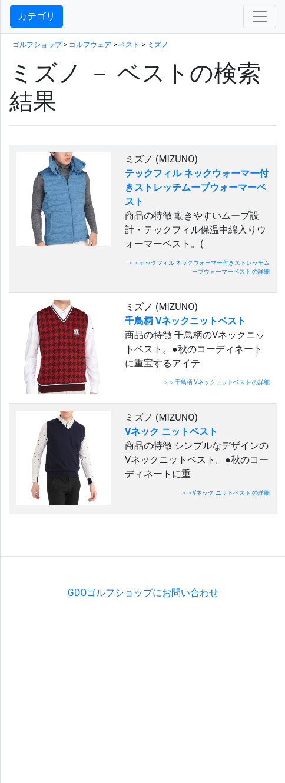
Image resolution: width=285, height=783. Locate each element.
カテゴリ (36, 16)
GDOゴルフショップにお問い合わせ (143, 592)
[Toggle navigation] (259, 16)
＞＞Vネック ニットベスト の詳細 (225, 492)
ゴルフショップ (37, 45)
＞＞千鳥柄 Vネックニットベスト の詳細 (216, 382)
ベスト (129, 45)
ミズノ (157, 45)
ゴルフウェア (90, 45)
